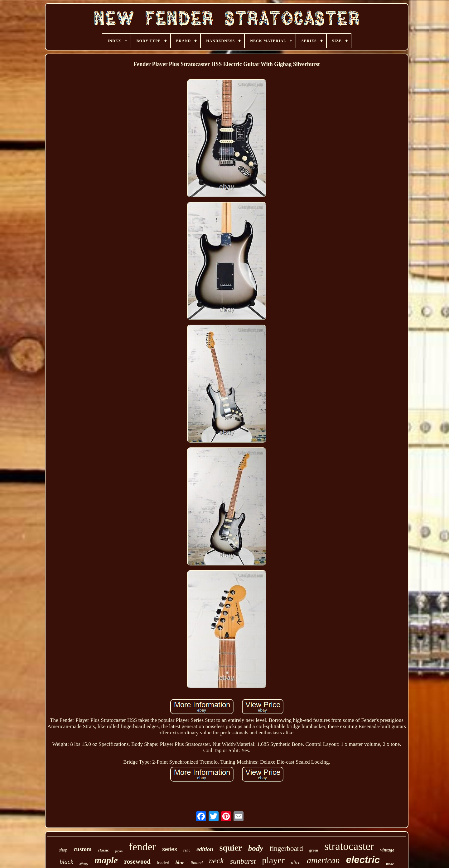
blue (180, 862)
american (323, 860)
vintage (387, 849)
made (389, 864)
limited (197, 863)
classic (103, 850)
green (313, 850)
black (66, 861)
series (169, 849)
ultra (296, 862)
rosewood (137, 861)
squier (231, 847)
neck (216, 860)
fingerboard (286, 848)
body (255, 848)
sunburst (243, 861)
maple (106, 860)
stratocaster (349, 846)
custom (83, 849)
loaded (163, 862)
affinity (84, 864)
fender (142, 846)
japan (119, 851)
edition (204, 849)
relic (186, 850)
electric (363, 859)
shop (63, 850)
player (273, 860)
